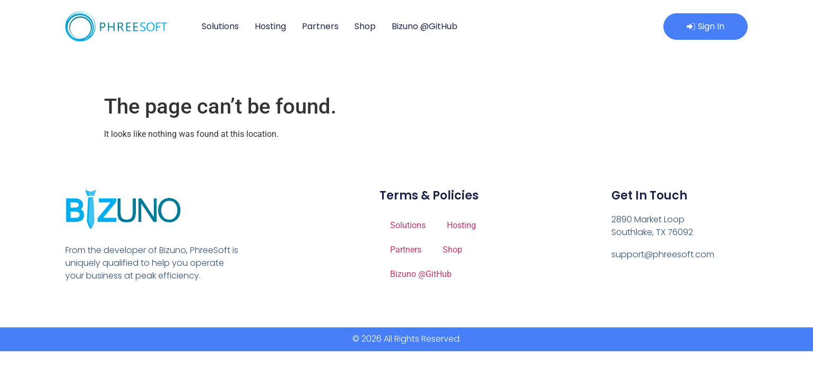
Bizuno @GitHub (424, 26)
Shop (365, 26)
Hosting (270, 26)
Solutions (220, 26)
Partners (320, 26)
